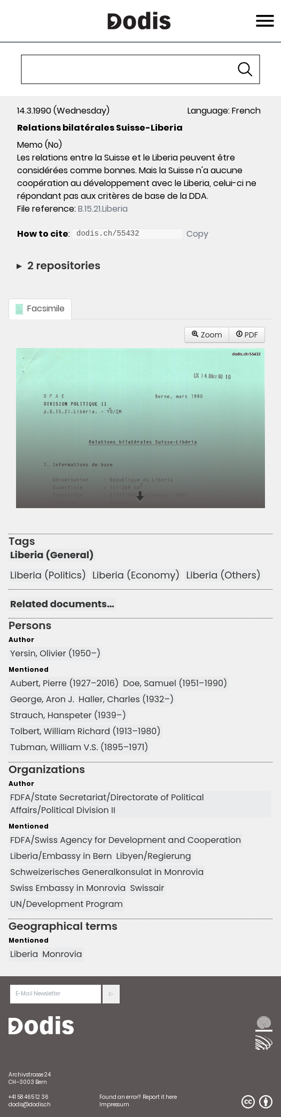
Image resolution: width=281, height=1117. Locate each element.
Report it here (160, 1097)
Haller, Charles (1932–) (126, 699)
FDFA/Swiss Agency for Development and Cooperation (125, 840)
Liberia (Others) (223, 575)
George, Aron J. (42, 699)
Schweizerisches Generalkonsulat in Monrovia (107, 872)
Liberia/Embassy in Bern (61, 856)
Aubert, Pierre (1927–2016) (64, 683)
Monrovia (62, 954)
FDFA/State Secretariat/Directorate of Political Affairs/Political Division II (107, 803)
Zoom (206, 335)
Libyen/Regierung (153, 856)
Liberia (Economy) (135, 575)
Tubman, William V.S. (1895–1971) (79, 747)
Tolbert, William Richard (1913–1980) (85, 731)
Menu (263, 14)
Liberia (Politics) (48, 575)
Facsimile (40, 308)
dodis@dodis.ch (30, 1104)
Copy (197, 234)
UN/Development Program (66, 904)
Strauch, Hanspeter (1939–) (68, 715)
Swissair (147, 888)
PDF (247, 335)
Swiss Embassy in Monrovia (68, 888)
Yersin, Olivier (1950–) (55, 653)
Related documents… (62, 604)
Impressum (114, 1104)
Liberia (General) (52, 555)
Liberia (24, 954)
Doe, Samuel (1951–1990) (175, 683)
